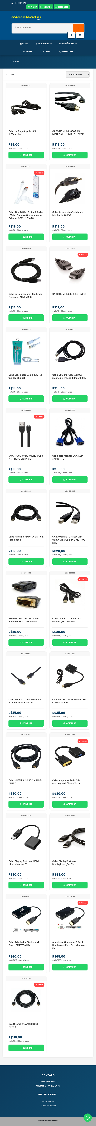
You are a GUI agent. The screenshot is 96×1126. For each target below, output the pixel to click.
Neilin (32, 6)
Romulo (46, 6)
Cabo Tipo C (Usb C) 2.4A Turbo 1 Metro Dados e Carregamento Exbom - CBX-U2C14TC (25, 215)
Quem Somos (48, 1101)
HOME (24, 43)
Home (15, 61)
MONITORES (66, 51)
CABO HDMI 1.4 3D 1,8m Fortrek (69, 294)
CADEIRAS (46, 51)
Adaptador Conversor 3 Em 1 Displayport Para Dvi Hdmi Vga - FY (69, 945)
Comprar (26, 155)
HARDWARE (44, 43)
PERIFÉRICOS (68, 43)
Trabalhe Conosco (48, 1105)
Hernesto (61, 6)
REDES (27, 51)
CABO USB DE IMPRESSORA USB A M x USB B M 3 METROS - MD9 (69, 539)
